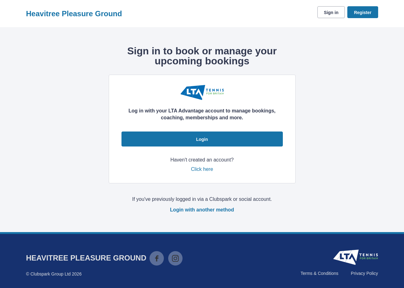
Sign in (331, 12)
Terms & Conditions (319, 273)
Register (362, 12)
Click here (202, 169)
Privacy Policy (364, 273)
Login (202, 139)
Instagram (175, 258)
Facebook (157, 258)
